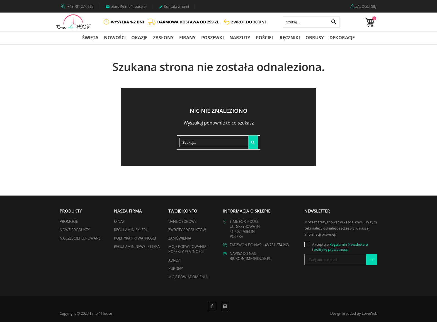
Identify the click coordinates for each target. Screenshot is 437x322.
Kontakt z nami (174, 6)
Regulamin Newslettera (137, 246)
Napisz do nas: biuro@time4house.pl (250, 256)
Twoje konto (182, 211)
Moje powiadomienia (188, 276)
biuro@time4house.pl (126, 6)
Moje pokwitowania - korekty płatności (188, 249)
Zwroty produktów (187, 229)
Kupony (175, 268)
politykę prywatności (331, 249)
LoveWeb (369, 313)
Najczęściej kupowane (80, 238)
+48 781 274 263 (77, 6)
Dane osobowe (182, 221)
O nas (119, 221)
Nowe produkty (75, 229)
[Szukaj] (311, 22)
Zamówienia (179, 238)
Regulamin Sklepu (131, 229)
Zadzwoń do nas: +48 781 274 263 (259, 244)
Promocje (69, 221)
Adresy (174, 260)
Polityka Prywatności (135, 238)
